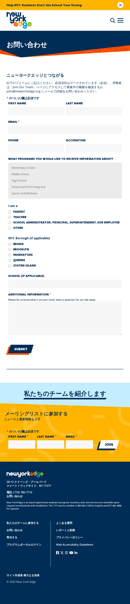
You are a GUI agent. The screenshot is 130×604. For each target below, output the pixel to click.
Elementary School (65, 168)
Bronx (18, 244)
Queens (19, 260)
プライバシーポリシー (69, 537)
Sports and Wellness (65, 193)
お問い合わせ (15, 496)
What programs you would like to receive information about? (60, 159)
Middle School (65, 174)
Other (18, 228)
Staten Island (24, 265)
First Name (17, 103)
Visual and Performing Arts (65, 187)
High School (65, 180)
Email (13, 122)
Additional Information (29, 294)
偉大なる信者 (31, 575)
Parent (19, 211)
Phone (13, 140)
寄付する (12, 537)
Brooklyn (21, 249)
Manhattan (23, 255)
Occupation (75, 140)
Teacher (20, 217)
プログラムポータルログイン (24, 544)
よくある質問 (64, 523)
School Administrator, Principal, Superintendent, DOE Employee (66, 222)
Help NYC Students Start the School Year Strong (44, 5)
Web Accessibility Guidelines (74, 544)
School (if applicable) (26, 276)
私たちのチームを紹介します (65, 394)
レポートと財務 (65, 530)
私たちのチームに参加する (23, 523)
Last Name (74, 103)
